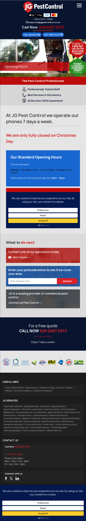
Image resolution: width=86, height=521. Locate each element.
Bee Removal (9, 412)
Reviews (68, 387)
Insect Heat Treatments (13, 406)
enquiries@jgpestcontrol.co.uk (44, 22)
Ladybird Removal (40, 415)
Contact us (44, 387)
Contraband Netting (12, 418)
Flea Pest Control (24, 415)
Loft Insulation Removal (39, 427)
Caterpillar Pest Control (70, 418)
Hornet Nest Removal (24, 412)
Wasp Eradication (58, 406)
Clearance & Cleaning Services (16, 427)
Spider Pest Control (55, 412)
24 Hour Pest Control (33, 424)
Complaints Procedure (42, 390)
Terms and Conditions (23, 390)
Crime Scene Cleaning (13, 421)
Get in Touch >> (22, 257)
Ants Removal (40, 412)
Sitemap (8, 390)
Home (7, 387)
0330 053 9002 (44, 30)
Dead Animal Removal (58, 415)
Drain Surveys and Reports (34, 430)
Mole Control (37, 409)
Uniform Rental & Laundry (66, 424)
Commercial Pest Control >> (25, 302)
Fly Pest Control (10, 415)
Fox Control (26, 409)
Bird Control (45, 406)
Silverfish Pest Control (50, 418)
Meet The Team (18, 387)
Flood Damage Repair (12, 430)
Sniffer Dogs (48, 424)
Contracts (60, 387)
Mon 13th (77, 43)
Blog (52, 387)
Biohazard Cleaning (31, 421)
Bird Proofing (67, 421)
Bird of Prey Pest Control (51, 421)
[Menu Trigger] (79, 5)
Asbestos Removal (53, 430)
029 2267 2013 (51, 27)
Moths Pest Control (72, 412)
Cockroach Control (51, 409)
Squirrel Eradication (12, 409)
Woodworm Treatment (31, 418)
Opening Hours (32, 387)
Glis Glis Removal (68, 409)
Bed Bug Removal (31, 406)
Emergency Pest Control (13, 424)
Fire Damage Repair (59, 427)
